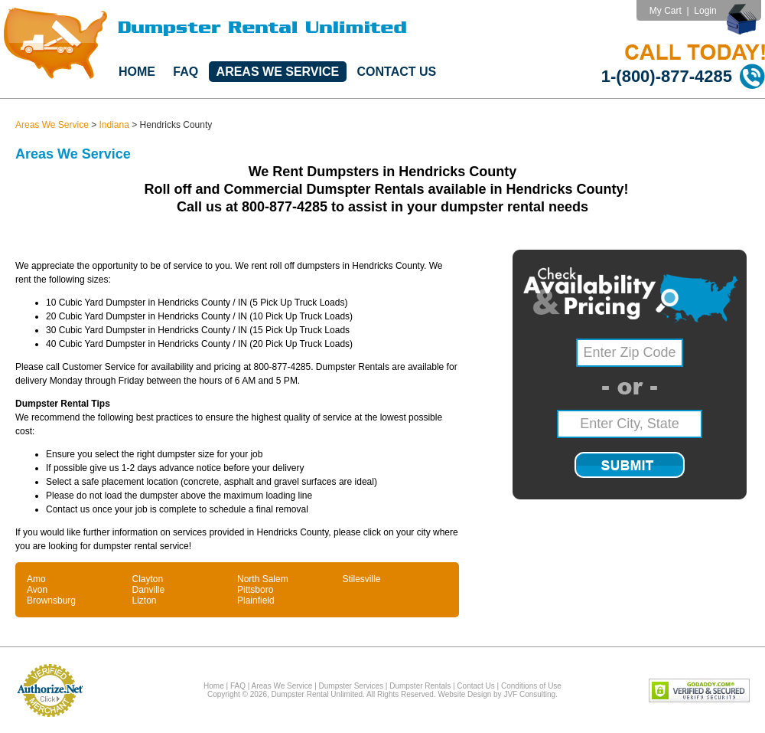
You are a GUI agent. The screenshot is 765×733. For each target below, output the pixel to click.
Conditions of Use (531, 686)
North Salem (262, 579)
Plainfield (256, 600)
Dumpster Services (351, 686)
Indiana (114, 124)
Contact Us (397, 71)
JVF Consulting (529, 694)
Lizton (144, 600)
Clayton (148, 579)
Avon (37, 589)
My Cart (665, 10)
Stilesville (362, 579)
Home (137, 71)
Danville (148, 589)
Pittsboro (255, 589)
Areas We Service (278, 71)
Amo (36, 579)
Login (705, 10)
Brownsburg (51, 600)
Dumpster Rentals (420, 686)
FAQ (185, 71)
